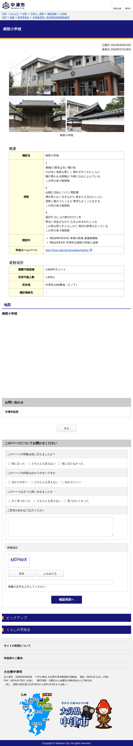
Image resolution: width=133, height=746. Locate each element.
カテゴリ (14, 13)
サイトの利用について (17, 645)
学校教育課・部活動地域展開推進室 (51, 17)
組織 (12, 17)
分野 (24, 13)
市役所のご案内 (13, 658)
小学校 (63, 13)
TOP (4, 13)
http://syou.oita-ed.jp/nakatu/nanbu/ (68, 250)
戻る (66, 428)
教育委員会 (23, 17)
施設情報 (52, 13)
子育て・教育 (37, 13)
